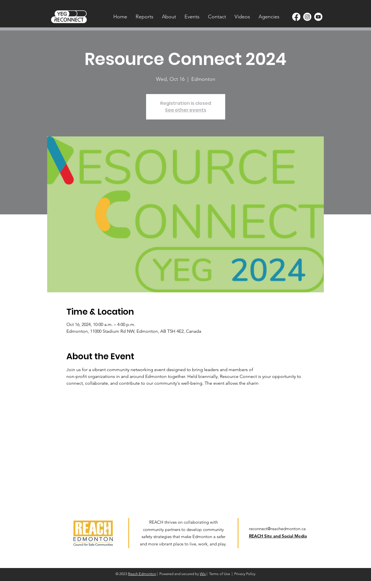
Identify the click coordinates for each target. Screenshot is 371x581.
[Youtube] (318, 17)
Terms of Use (219, 574)
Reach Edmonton (142, 574)
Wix (203, 574)
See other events (185, 110)
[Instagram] (307, 17)
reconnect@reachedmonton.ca (277, 528)
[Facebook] (296, 17)
